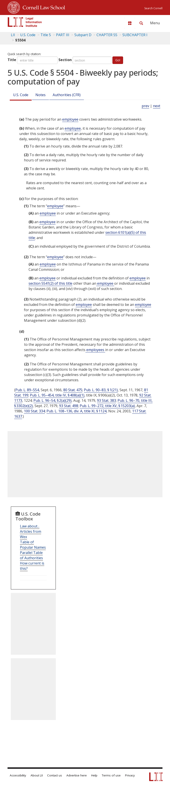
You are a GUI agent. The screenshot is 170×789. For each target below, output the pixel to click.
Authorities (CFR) (67, 94)
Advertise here (76, 775)
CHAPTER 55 (107, 34)
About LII (37, 775)
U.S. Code (20, 94)
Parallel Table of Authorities (31, 555)
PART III (62, 34)
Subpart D (82, 34)
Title (12, 59)
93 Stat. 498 (68, 405)
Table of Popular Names (33, 545)
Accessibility (18, 775)
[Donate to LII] (129, 23)
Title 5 (46, 34)
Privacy (130, 775)
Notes (40, 94)
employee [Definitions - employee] (70, 119)
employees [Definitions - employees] (95, 349)
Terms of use (111, 775)
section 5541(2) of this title (50, 283)
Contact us (54, 775)
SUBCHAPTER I (134, 34)
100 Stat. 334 (34, 411)
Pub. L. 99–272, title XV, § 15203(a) (107, 405)
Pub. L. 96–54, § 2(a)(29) (52, 400)
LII (13, 34)
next (156, 105)
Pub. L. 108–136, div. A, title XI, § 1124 (76, 411)
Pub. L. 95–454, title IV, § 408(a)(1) (57, 395)
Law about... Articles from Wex (30, 531)
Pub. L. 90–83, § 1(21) (101, 389)
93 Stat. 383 (106, 400)
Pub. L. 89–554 (27, 389)
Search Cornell (153, 8)
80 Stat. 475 (72, 389)
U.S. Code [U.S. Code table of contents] (27, 34)
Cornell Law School (42, 7)
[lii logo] (25, 22)
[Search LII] (141, 23)
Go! (117, 60)
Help (94, 775)
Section (65, 59)
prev (145, 105)
